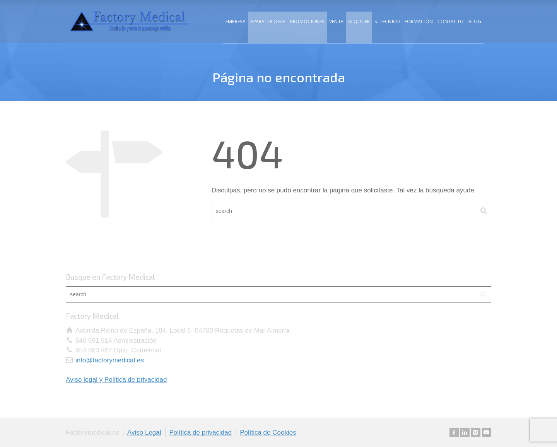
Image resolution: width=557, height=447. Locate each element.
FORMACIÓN (419, 21)
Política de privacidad (200, 432)
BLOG (474, 21)
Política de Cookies (268, 432)
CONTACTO (450, 21)
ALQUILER (359, 21)
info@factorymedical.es (109, 360)
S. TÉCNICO (387, 21)
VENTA (336, 21)
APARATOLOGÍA (267, 21)
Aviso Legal (144, 432)
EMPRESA (236, 21)
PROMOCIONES (307, 21)
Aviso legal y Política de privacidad (116, 379)
